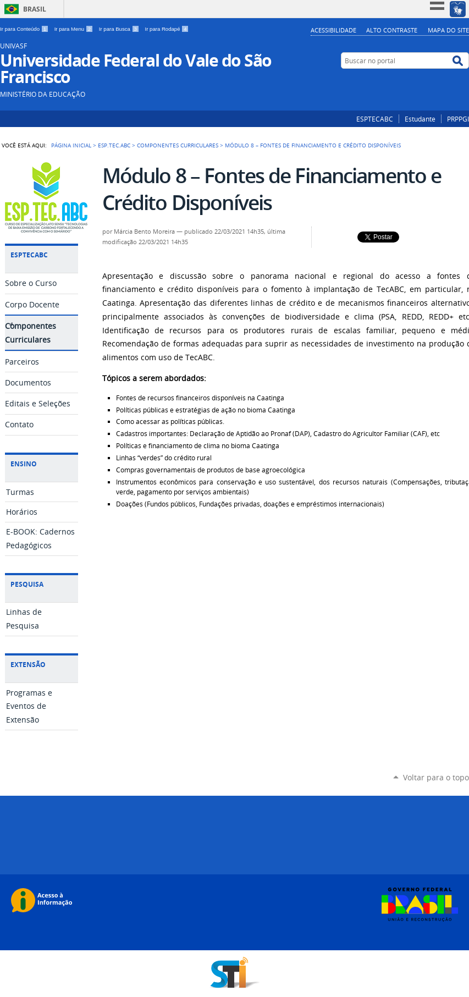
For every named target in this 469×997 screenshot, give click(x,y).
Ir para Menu (74, 29)
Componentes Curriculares (177, 145)
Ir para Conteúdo (25, 29)
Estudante (420, 118)
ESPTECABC (374, 118)
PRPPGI (458, 118)
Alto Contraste (391, 30)
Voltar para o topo (436, 777)
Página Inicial (71, 145)
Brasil (34, 9)
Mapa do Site (448, 30)
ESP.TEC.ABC (114, 145)
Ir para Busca (120, 29)
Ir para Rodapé (167, 29)
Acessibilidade (333, 30)
